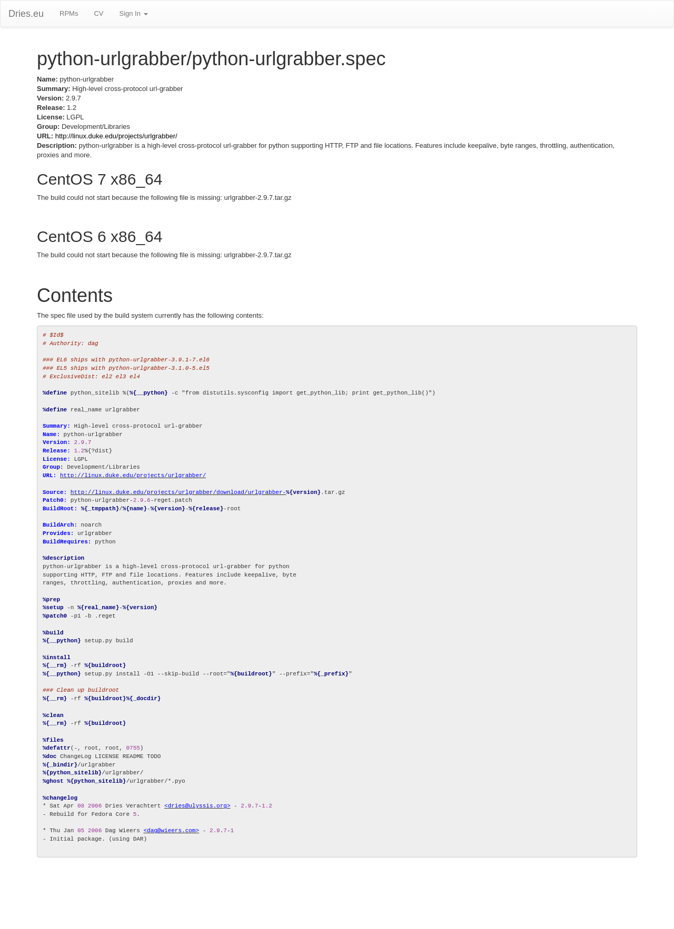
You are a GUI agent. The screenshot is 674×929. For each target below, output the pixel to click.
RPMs (69, 13)
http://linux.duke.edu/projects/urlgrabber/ (116, 136)
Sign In (133, 13)
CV (98, 13)
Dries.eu (26, 13)
